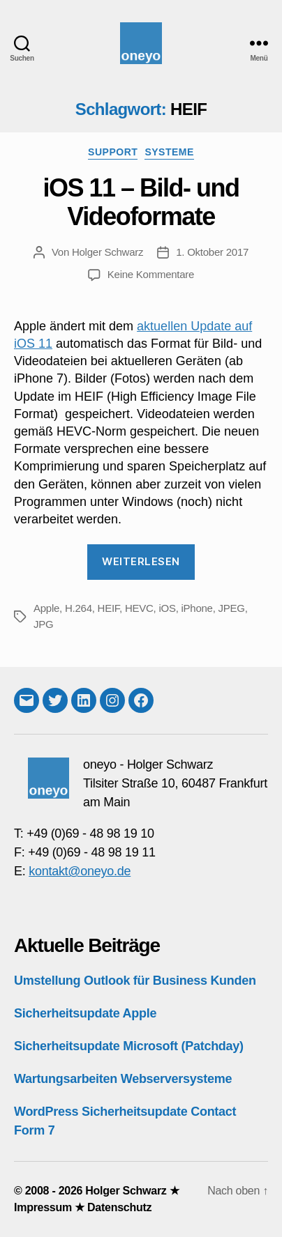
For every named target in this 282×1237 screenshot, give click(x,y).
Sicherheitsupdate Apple (85, 1013)
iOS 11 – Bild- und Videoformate (141, 202)
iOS (166, 608)
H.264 (78, 608)
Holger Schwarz (107, 252)
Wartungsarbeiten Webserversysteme (123, 1079)
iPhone (197, 608)
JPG (43, 624)
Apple (46, 608)
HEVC (139, 608)
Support (113, 151)
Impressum (43, 1207)
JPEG (231, 608)
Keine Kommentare (150, 274)
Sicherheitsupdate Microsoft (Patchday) (129, 1046)
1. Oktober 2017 (212, 252)
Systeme (169, 151)
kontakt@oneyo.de (80, 871)
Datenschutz (119, 1207)
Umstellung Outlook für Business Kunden (135, 981)
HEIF (109, 608)
